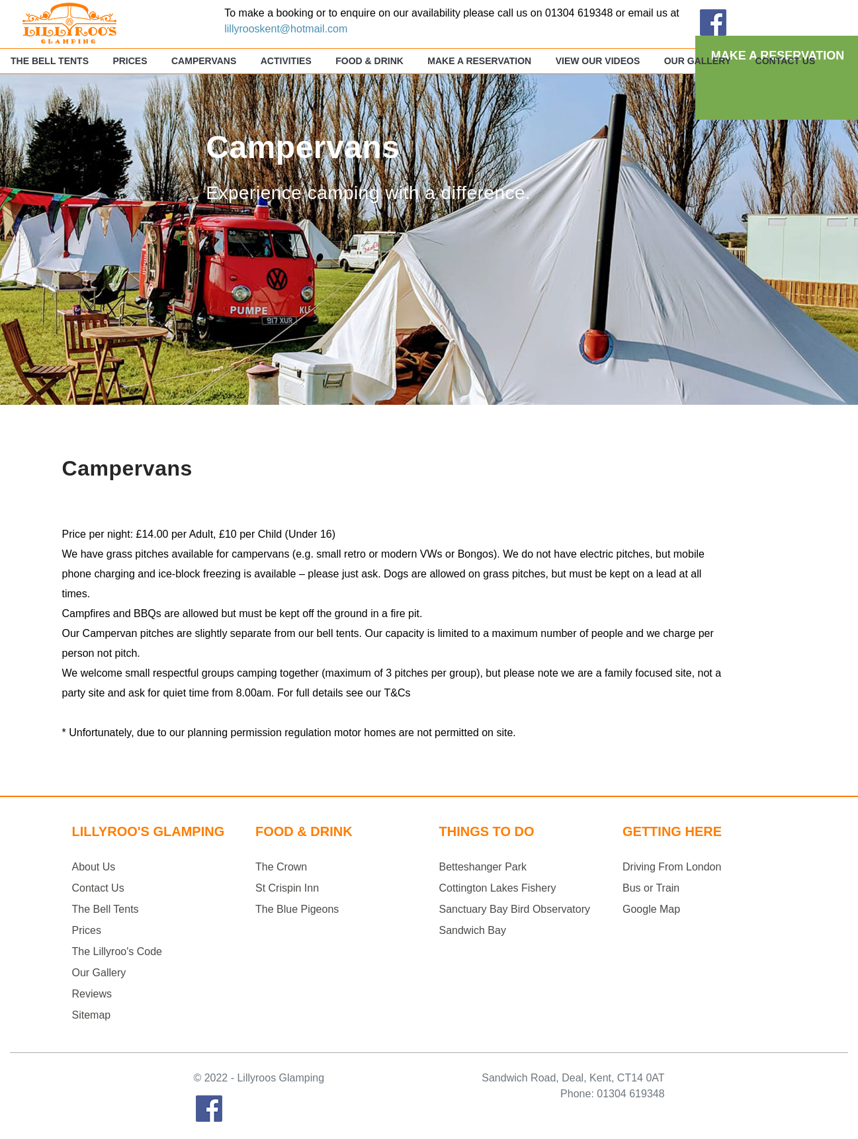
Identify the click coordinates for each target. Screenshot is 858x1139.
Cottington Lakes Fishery (497, 888)
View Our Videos (598, 61)
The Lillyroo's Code (117, 951)
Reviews (92, 993)
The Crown (281, 866)
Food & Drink (369, 61)
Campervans (203, 61)
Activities (286, 61)
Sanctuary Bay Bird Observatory (515, 909)
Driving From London (671, 866)
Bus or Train (650, 888)
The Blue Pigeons (297, 909)
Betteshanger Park (483, 866)
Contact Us (785, 61)
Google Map (651, 909)
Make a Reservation (479, 61)
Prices (129, 61)
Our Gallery (697, 61)
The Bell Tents (50, 61)
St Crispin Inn (287, 888)
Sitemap (91, 1015)
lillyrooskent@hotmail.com (285, 28)
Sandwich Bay (472, 930)
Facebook (209, 1108)
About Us (94, 866)
